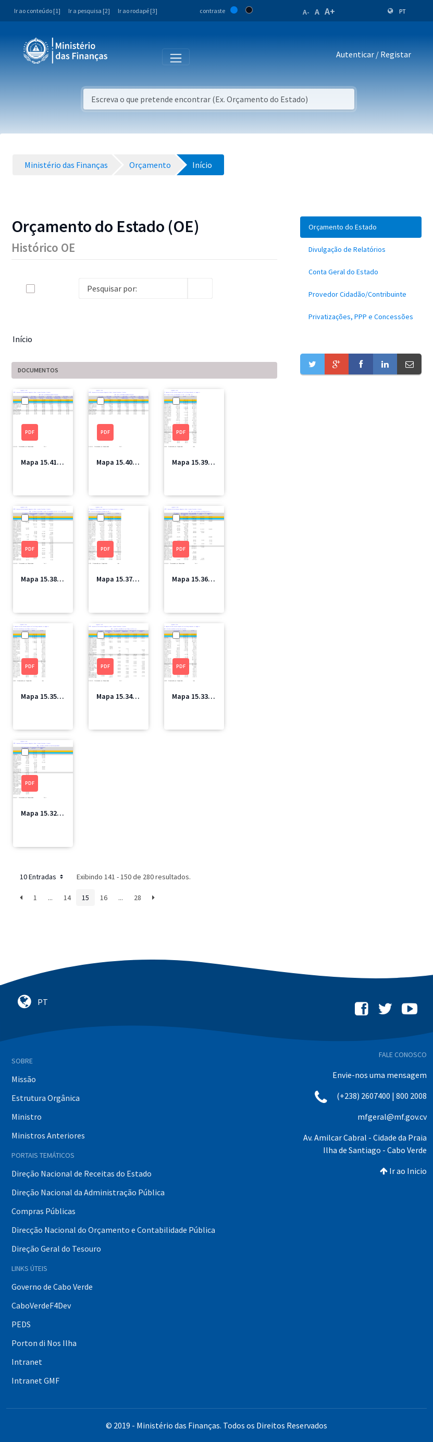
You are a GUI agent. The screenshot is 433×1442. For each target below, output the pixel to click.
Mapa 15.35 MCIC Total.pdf (64, 696)
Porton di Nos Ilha (44, 1343)
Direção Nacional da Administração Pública (88, 1192)
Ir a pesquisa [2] (89, 11)
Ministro (26, 1116)
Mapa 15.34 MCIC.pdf (129, 696)
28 (137, 897)
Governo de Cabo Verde (52, 1286)
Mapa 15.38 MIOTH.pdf (57, 579)
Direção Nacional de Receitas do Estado (81, 1173)
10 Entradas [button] (42, 876)
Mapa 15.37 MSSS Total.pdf (140, 579)
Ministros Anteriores (48, 1135)
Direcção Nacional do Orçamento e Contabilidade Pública (113, 1230)
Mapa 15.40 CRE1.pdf (129, 462)
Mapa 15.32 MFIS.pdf (54, 813)
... (50, 897)
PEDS (21, 1324)
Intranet (26, 1361)
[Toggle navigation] (124, 56)
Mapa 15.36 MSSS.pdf (206, 579)
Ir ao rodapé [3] (137, 11)
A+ (330, 11)
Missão (23, 1079)
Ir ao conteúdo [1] (37, 11)
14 (67, 897)
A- (306, 12)
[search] (200, 288)
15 (85, 897)
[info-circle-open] (229, 288)
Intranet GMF (35, 1380)
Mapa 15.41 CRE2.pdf (54, 462)
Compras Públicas (43, 1211)
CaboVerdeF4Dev (41, 1305)
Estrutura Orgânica (45, 1098)
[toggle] (47, 289)
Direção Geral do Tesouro (56, 1248)
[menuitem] (361, 227)
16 (103, 897)
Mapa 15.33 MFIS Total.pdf (214, 696)
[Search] (133, 288)
